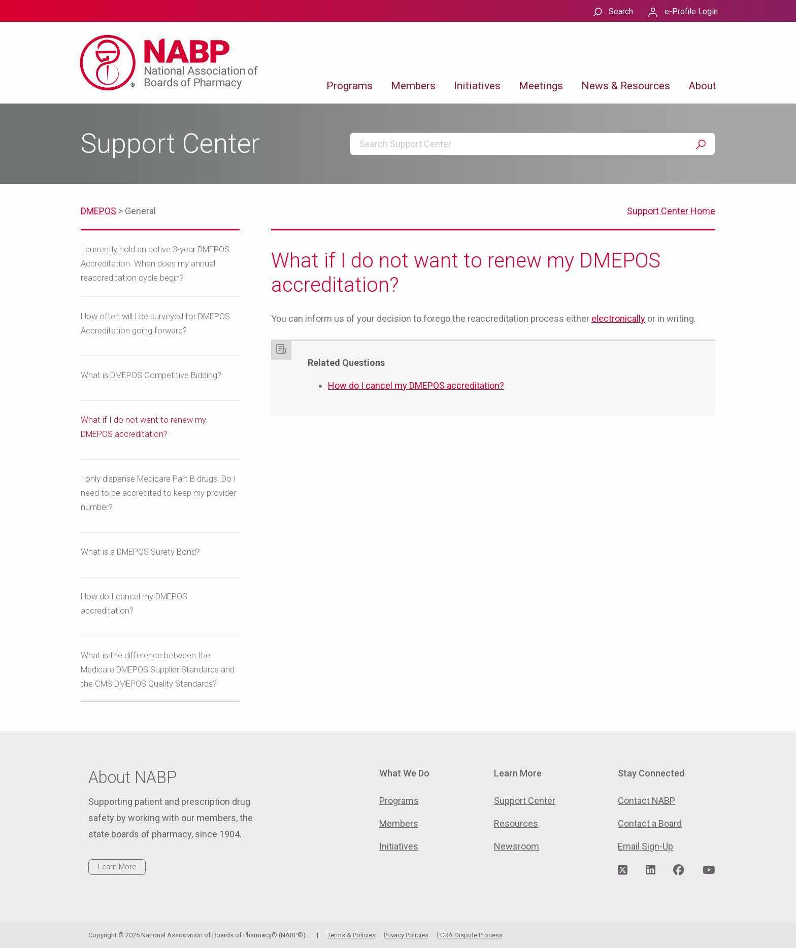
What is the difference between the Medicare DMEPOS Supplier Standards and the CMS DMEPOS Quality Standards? (158, 670)
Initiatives (477, 86)
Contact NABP (646, 800)
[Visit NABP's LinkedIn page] (650, 870)
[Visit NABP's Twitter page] (622, 870)
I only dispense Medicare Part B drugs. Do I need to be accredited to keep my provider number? (158, 493)
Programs (349, 86)
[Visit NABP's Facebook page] (678, 870)
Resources (516, 823)
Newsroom (516, 846)
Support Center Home (671, 211)
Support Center (524, 800)
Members (413, 86)
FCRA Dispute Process (470, 935)
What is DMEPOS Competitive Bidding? (151, 375)
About (702, 86)
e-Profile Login (691, 11)
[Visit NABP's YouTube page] (709, 870)
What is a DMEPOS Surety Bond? (140, 552)
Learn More (117, 866)
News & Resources (625, 86)
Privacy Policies (406, 935)
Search (621, 11)
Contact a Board (650, 823)
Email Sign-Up (645, 846)
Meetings (541, 86)
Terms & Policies (351, 935)
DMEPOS (98, 211)
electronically (618, 318)
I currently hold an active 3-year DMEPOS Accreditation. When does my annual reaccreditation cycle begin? (155, 264)
